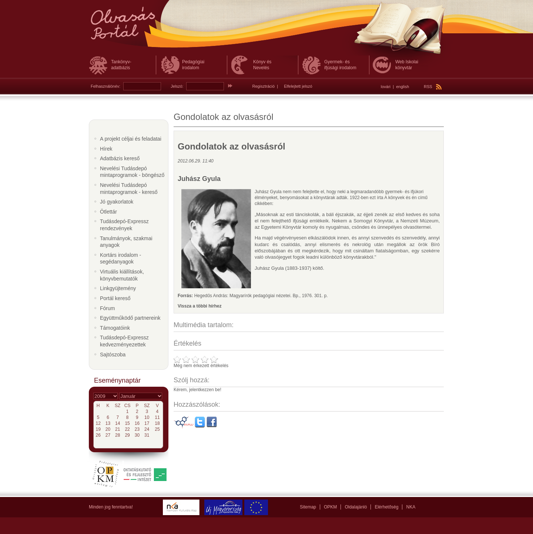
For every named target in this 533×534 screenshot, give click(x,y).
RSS (433, 86)
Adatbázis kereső (120, 158)
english (402, 86)
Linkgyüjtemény (118, 288)
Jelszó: (177, 86)
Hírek (106, 149)
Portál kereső (115, 298)
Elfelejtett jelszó (298, 86)
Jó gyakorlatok (116, 202)
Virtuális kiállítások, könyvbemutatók (122, 275)
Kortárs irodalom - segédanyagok (120, 258)
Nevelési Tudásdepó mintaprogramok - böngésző (132, 171)
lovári (385, 86)
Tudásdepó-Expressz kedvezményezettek (124, 341)
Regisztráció (263, 86)
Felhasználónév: (105, 86)
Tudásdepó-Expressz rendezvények (124, 224)
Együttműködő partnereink (130, 318)
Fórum (107, 308)
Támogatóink (115, 328)
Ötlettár (108, 212)
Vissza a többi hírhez (199, 306)
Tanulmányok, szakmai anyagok (126, 241)
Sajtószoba (112, 354)
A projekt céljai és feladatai (130, 139)
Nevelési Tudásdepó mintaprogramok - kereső (129, 188)
